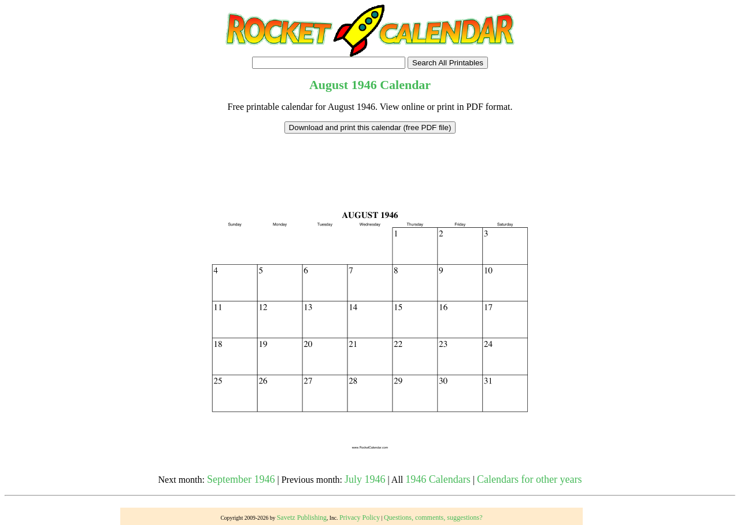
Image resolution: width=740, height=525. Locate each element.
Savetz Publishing (302, 517)
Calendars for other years (529, 479)
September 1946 (241, 479)
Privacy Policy (359, 517)
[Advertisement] (370, 160)
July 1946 (365, 479)
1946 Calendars (437, 479)
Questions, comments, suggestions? (433, 517)
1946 (364, 84)
